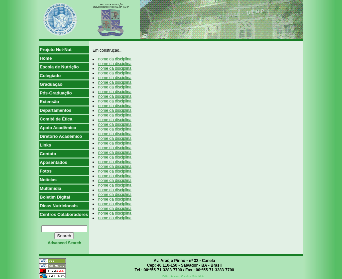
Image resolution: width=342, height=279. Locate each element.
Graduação (51, 84)
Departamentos (55, 110)
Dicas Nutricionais (58, 205)
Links (45, 145)
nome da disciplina (114, 59)
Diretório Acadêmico (61, 136)
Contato (48, 153)
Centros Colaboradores (64, 214)
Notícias (48, 179)
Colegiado (50, 75)
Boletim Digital (55, 197)
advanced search (64, 243)
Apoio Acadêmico (58, 127)
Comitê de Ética (56, 118)
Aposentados (53, 162)
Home (46, 58)
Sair (194, 276)
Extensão (49, 101)
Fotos (45, 171)
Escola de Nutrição (59, 66)
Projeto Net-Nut (55, 49)
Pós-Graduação (56, 92)
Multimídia (50, 188)
